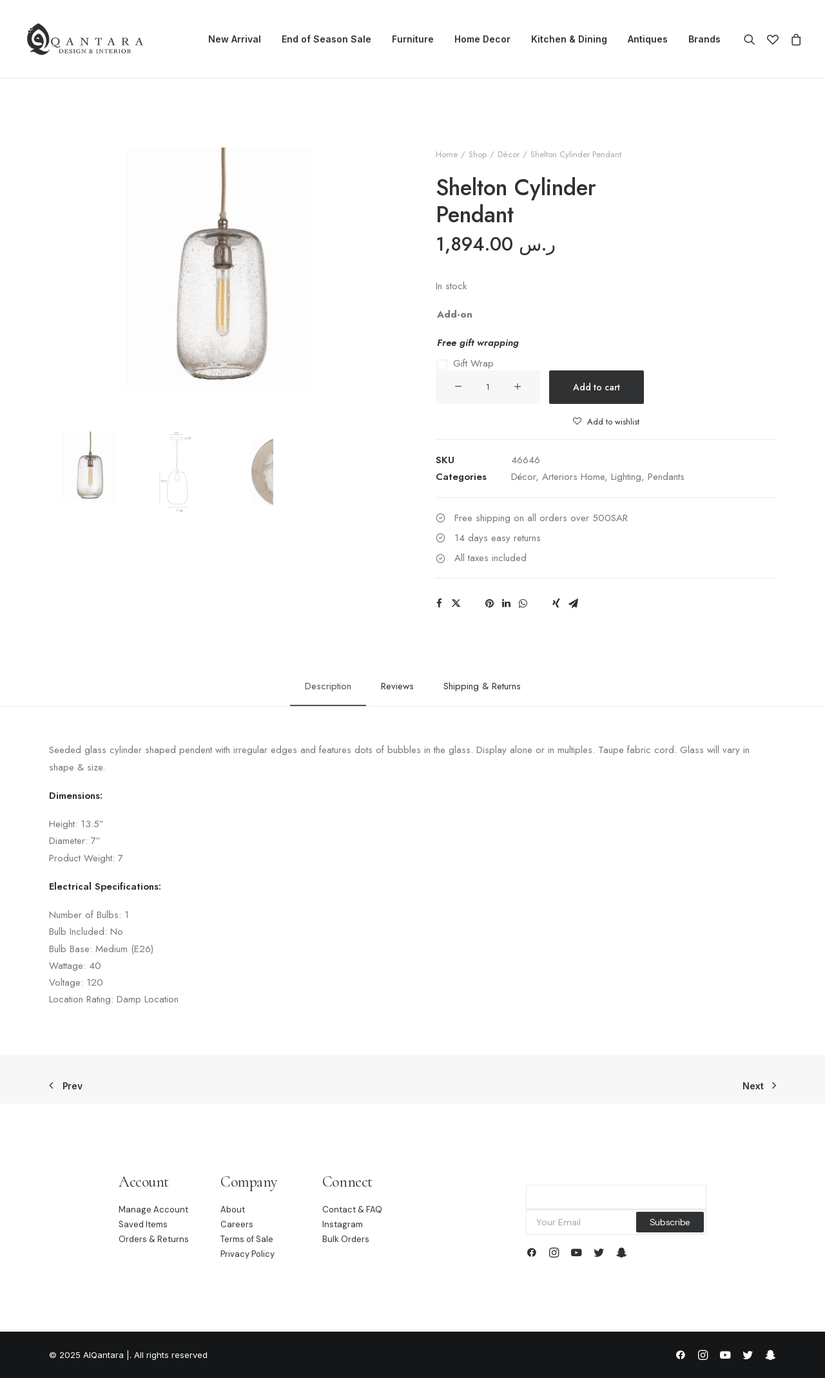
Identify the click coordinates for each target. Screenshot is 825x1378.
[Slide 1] (89, 472)
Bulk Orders (345, 1239)
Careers (236, 1224)
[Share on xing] (556, 603)
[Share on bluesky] (539, 600)
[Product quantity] (488, 387)
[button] (752, 39)
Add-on (454, 314)
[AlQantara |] (85, 39)
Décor (508, 154)
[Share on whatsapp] (522, 603)
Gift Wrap (473, 363)
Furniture (413, 38)
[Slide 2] (175, 472)
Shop (478, 154)
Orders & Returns (154, 1239)
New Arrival (234, 38)
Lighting (626, 477)
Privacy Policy (247, 1254)
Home (447, 154)
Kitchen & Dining (569, 38)
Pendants (666, 477)
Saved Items (143, 1224)
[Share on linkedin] (506, 603)
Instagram (342, 1224)
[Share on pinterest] (489, 603)
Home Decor (482, 38)
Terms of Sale (246, 1239)
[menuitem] (234, 39)
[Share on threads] (472, 600)
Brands (704, 38)
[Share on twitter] (455, 603)
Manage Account (153, 1209)
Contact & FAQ (352, 1209)
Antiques (648, 38)
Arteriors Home (573, 477)
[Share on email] (573, 603)
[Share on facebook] (439, 603)
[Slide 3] (262, 472)
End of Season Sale (326, 38)
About (232, 1209)
